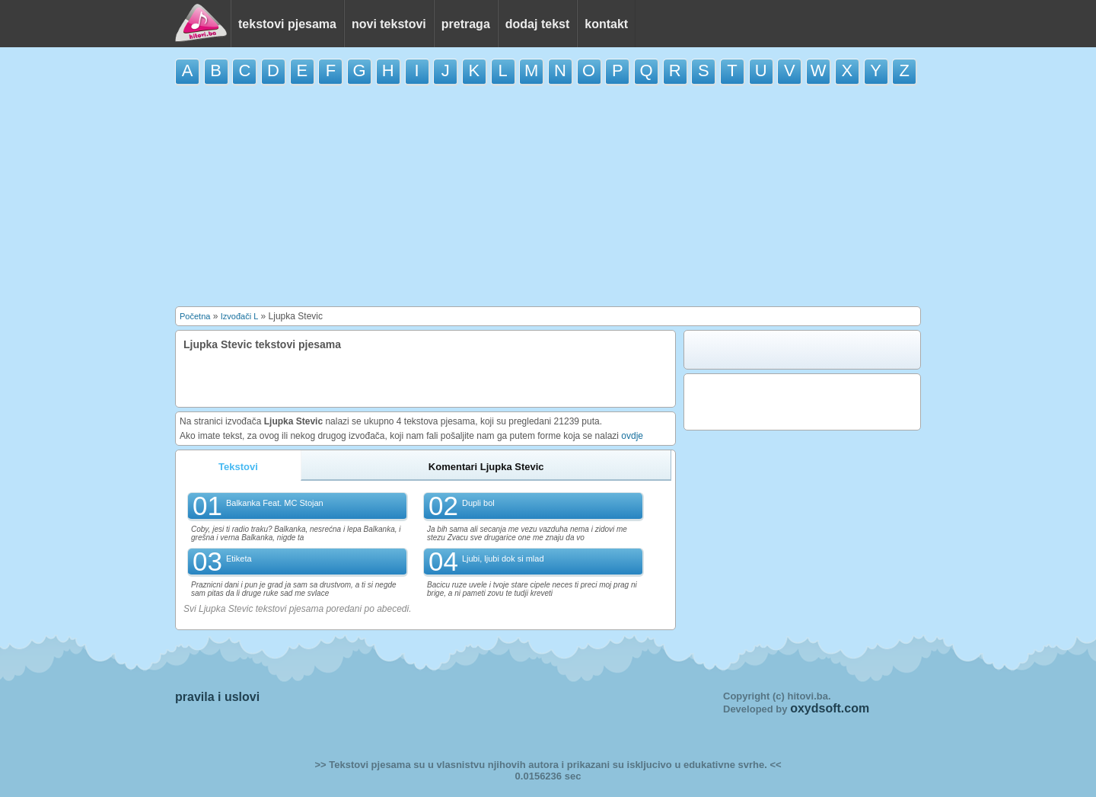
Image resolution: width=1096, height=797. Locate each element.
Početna (195, 316)
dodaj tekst (537, 24)
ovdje (632, 436)
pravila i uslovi (217, 696)
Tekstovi (238, 466)
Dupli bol (478, 502)
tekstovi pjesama (287, 24)
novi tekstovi (389, 24)
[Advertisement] (548, 195)
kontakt (606, 24)
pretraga (465, 24)
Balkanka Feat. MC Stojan (274, 502)
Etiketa (239, 558)
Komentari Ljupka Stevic (486, 466)
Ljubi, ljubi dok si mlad (503, 558)
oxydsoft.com (829, 708)
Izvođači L (240, 316)
